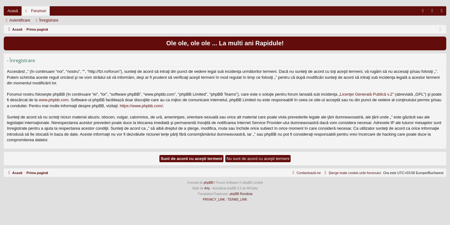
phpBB (208, 182)
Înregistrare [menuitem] (443, 12)
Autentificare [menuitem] (433, 12)
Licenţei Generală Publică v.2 (366, 94)
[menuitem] (423, 11)
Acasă (13, 11)
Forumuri (38, 11)
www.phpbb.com (53, 100)
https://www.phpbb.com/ (141, 105)
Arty (207, 188)
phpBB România (241, 194)
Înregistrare (48, 20)
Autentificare (19, 20)
